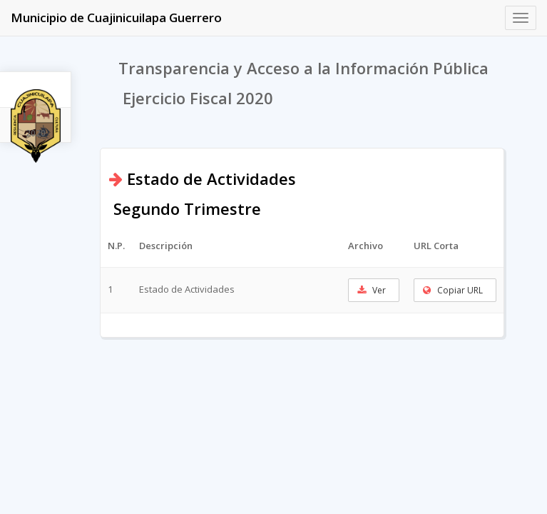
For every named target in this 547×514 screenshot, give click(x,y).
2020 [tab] (36, 133)
